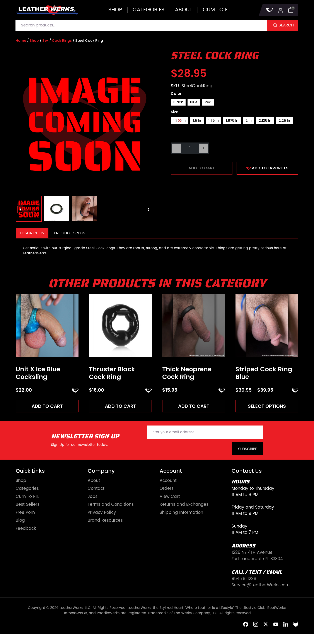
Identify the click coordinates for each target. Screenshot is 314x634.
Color (176, 94)
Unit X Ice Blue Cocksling (38, 372)
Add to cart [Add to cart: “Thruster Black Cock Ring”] (120, 406)
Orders (167, 489)
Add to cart (201, 168)
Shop (115, 10)
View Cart (170, 497)
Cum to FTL (218, 10)
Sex (45, 40)
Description (32, 233)
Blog (20, 521)
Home (21, 40)
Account (168, 481)
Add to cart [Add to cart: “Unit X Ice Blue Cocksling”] (47, 406)
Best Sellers (27, 505)
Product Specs (69, 233)
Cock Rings (62, 40)
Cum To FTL (27, 497)
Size (174, 112)
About (183, 10)
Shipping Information (181, 513)
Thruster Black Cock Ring (112, 372)
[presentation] (21, 209)
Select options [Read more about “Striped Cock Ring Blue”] (267, 406)
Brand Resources (105, 521)
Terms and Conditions (111, 505)
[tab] (32, 233)
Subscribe (247, 449)
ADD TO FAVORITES (267, 168)
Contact (96, 489)
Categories (148, 10)
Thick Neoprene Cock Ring (187, 372)
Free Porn (25, 513)
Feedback (26, 529)
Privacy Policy (102, 513)
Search (286, 25)
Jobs (92, 497)
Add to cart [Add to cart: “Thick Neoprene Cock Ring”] (193, 406)
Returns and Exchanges (184, 505)
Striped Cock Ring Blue (264, 372)
